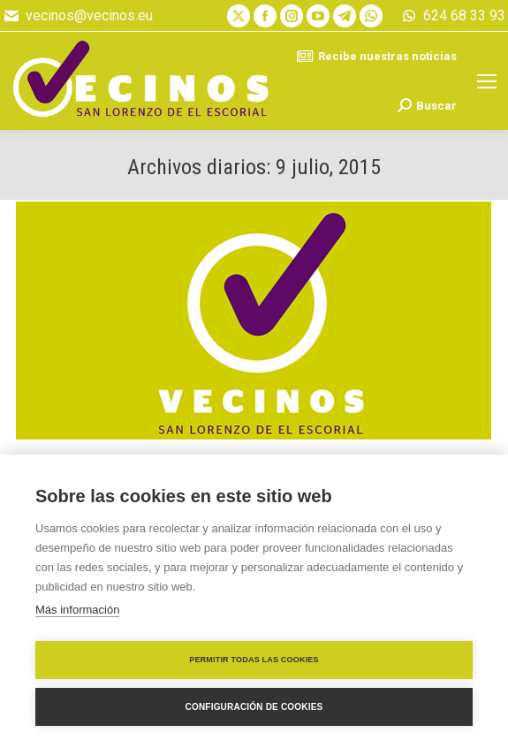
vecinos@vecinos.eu (78, 16)
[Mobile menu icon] (486, 81)
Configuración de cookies (254, 707)
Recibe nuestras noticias (376, 57)
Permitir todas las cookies (254, 659)
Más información (77, 609)
